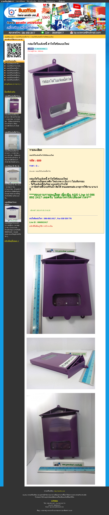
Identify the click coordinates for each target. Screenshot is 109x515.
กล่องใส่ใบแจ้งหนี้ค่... (11, 61)
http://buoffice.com (59, 491)
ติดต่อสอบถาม (50, 1)
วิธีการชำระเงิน (31, 1)
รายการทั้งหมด (20, 1)
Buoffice (25, 495)
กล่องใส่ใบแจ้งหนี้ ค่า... (13, 68)
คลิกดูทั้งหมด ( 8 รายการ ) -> (12, 84)
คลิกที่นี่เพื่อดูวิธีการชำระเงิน (41, 226)
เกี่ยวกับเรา (41, 1)
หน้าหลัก (11, 1)
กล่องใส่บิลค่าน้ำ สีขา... (13, 63)
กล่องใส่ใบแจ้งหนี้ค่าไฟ (22, 37)
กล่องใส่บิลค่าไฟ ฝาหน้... (14, 66)
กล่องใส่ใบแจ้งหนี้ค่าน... (14, 73)
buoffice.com (9, 37)
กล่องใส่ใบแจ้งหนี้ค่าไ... (14, 77)
